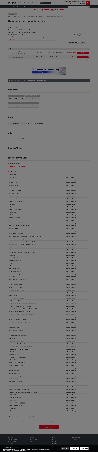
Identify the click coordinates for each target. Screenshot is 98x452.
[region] (49, 448)
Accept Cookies (84, 448)
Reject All (75, 448)
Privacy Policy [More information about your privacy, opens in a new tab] (23, 450)
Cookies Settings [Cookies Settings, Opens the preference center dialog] (65, 448)
